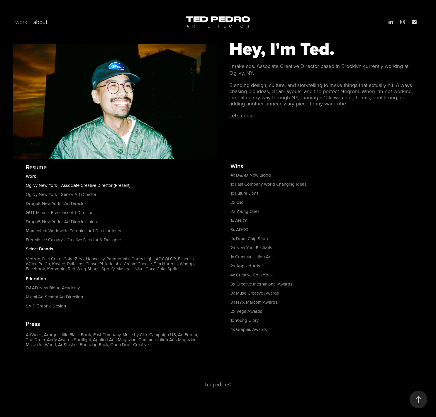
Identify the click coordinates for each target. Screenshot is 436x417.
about (40, 22)
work (21, 22)
